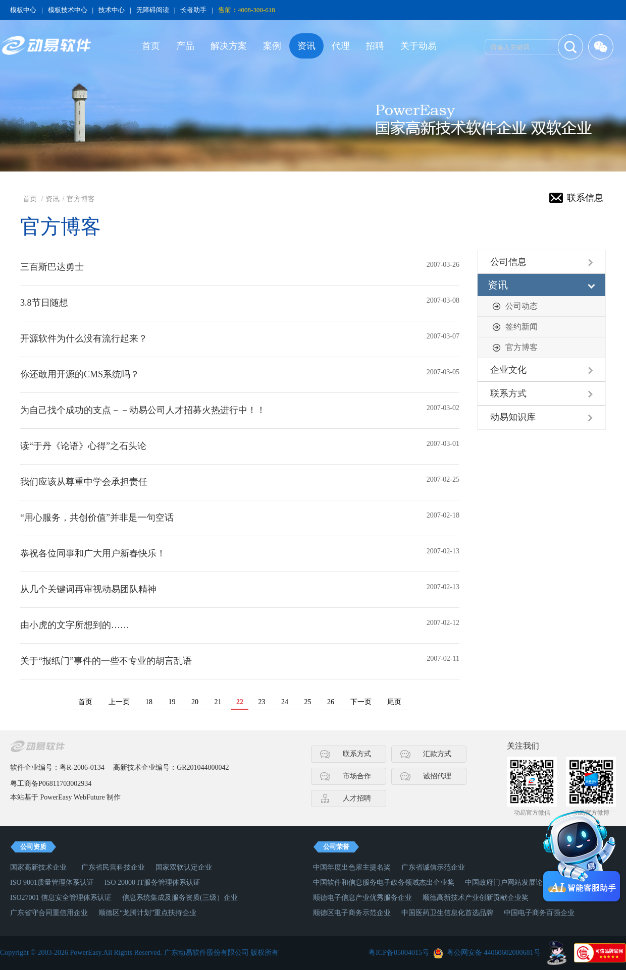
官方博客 (81, 199)
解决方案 (229, 46)
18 (148, 702)
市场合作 (357, 776)
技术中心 (111, 10)
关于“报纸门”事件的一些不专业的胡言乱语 (106, 661)
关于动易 (418, 46)
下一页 (361, 702)
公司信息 (508, 262)
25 (307, 702)
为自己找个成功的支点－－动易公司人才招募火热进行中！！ (143, 410)
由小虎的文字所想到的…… (74, 625)
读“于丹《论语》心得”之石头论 (83, 446)
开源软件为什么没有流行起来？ (83, 338)
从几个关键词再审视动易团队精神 (88, 589)
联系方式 (508, 393)
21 (218, 702)
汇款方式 (437, 754)
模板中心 (23, 10)
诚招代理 (437, 776)
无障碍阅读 (152, 10)
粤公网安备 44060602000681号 (494, 952)
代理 (341, 46)
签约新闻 (521, 326)
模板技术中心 (67, 10)
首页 (151, 46)
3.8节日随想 (44, 303)
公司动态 (521, 306)
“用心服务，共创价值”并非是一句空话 (97, 517)
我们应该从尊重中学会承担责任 (83, 482)
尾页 (394, 702)
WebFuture (89, 797)
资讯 (306, 46)
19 (172, 702)
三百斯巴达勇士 (52, 267)
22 (239, 702)
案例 (272, 46)
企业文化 (508, 370)
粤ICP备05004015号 (399, 952)
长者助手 (193, 10)
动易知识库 (513, 417)
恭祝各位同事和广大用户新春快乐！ (93, 553)
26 (330, 702)
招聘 (375, 46)
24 (284, 702)
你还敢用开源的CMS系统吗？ (79, 374)
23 (262, 702)
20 (194, 702)
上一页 (119, 702)
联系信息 (585, 198)
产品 (185, 46)
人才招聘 (357, 798)
